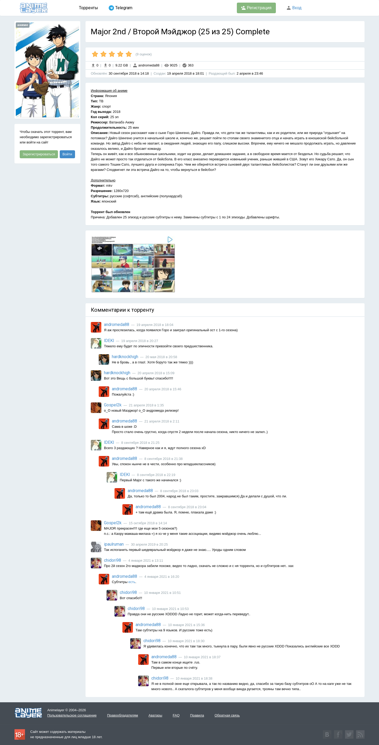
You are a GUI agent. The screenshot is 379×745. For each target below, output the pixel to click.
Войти (67, 154)
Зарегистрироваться (39, 154)
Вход (294, 7)
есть (131, 582)
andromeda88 (146, 65)
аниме (22, 25)
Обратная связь (227, 715)
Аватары (155, 715)
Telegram (120, 8)
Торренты (88, 7)
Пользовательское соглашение (72, 715)
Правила (197, 715)
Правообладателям (122, 715)
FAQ (176, 715)
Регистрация (256, 8)
